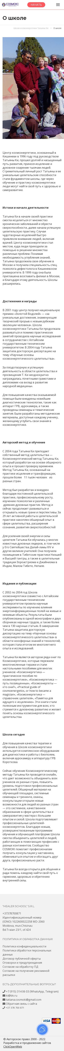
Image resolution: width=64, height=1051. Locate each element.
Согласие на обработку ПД (20, 967)
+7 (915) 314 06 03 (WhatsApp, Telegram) (32, 991)
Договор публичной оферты (22, 958)
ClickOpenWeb (12, 1046)
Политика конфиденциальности (24, 946)
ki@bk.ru (11, 995)
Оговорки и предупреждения (22, 962)
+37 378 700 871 (15, 1007)
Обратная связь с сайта (21, 1004)
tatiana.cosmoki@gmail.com (23, 999)
